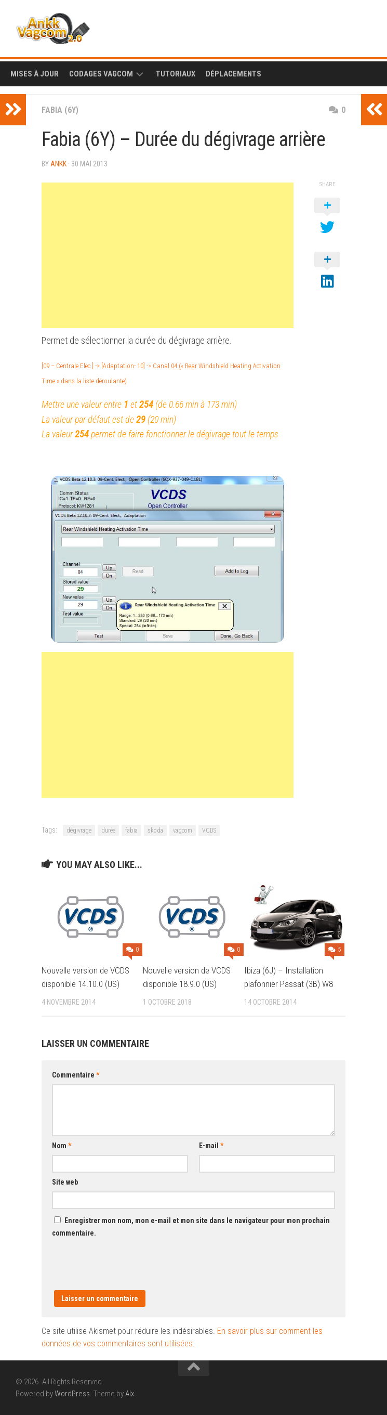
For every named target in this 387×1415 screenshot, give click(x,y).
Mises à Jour (34, 74)
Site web (65, 1182)
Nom (61, 1145)
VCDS (209, 830)
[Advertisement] (167, 255)
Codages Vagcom (101, 74)
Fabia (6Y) (60, 110)
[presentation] (131, 1270)
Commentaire (75, 1075)
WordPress (72, 1393)
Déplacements (233, 74)
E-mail (211, 1145)
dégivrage (78, 830)
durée (108, 830)
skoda (155, 830)
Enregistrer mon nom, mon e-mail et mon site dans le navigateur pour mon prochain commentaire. (191, 1226)
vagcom (182, 830)
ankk (58, 164)
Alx (129, 1393)
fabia (131, 830)
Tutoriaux (175, 74)
